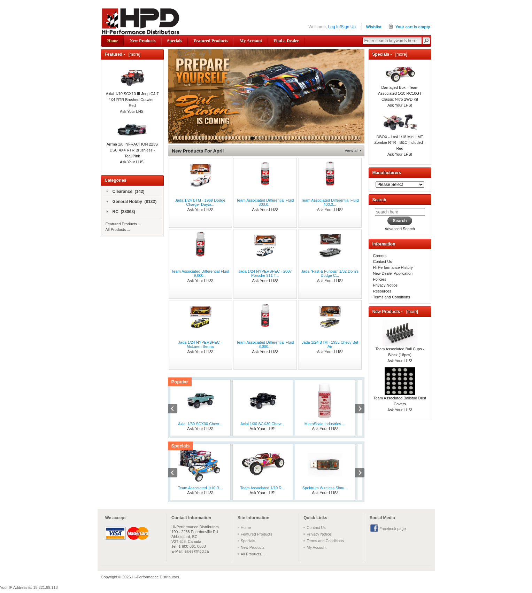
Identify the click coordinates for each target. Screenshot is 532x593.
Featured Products (211, 40)
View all (351, 150)
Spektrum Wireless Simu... (325, 488)
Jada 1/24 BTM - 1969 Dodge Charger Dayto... (200, 202)
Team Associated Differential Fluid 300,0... (265, 202)
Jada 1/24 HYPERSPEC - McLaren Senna (200, 344)
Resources (382, 291)
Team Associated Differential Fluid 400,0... (330, 202)
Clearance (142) (126, 192)
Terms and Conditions (391, 297)
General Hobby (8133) (132, 202)
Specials (174, 40)
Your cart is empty (412, 27)
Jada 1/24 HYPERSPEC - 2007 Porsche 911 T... (265, 273)
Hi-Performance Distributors (155, 577)
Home (112, 40)
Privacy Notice (385, 285)
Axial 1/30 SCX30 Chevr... (200, 424)
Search (379, 199)
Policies (379, 279)
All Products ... (118, 229)
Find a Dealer (286, 40)
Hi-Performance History (393, 267)
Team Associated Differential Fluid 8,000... (265, 344)
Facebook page (392, 528)
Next (356, 409)
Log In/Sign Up (342, 26)
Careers (380, 255)
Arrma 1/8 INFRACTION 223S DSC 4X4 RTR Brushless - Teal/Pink (132, 142)
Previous (176, 409)
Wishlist (373, 27)
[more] (133, 54)
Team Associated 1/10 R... (200, 488)
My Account (250, 40)
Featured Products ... (123, 224)
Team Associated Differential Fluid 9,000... (200, 273)
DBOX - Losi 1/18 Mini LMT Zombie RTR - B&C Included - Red (400, 135)
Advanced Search (400, 229)
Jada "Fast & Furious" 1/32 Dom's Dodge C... (329, 273)
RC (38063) (121, 212)
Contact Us (382, 261)
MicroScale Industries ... (324, 424)
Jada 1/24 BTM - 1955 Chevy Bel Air (330, 344)
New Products (142, 40)
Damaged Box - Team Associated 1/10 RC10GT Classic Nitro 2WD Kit (400, 86)
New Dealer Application (393, 273)
